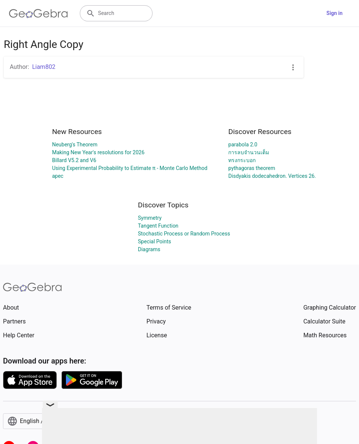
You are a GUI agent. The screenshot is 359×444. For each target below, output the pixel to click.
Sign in (334, 13)
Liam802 (43, 66)
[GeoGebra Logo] (38, 13)
